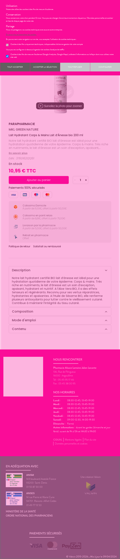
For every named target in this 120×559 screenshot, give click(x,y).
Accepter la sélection (45, 66)
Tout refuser (75, 66)
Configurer (105, 66)
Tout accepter (15, 66)
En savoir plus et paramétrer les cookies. (21, 34)
